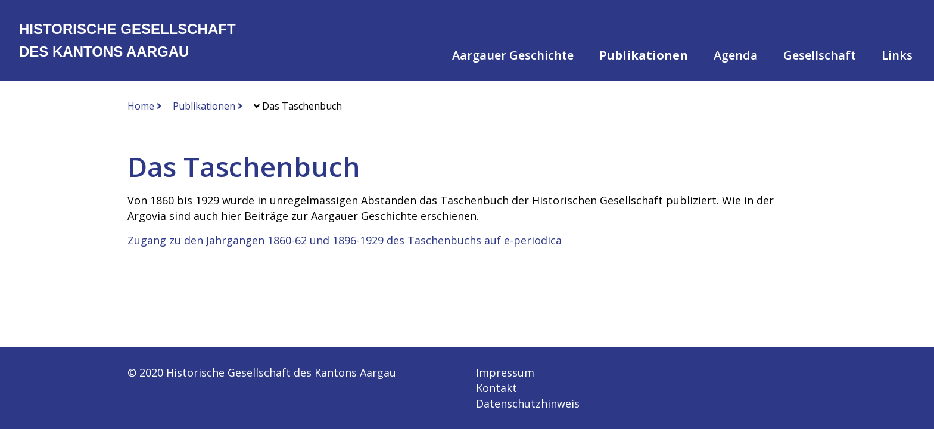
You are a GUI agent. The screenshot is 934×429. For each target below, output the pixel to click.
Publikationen (207, 106)
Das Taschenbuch (298, 106)
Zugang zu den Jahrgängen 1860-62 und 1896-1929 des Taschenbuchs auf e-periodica (344, 240)
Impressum (505, 372)
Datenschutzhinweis (528, 403)
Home (144, 106)
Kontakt (496, 388)
